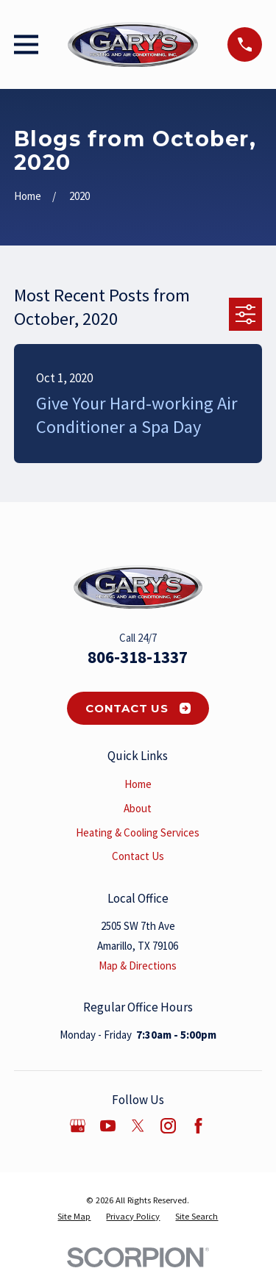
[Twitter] (138, 1125)
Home (138, 784)
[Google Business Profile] (77, 1125)
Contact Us (138, 708)
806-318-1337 (138, 657)
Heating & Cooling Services (137, 832)
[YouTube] (108, 1125)
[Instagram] (168, 1125)
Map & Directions (138, 966)
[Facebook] (198, 1125)
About (138, 808)
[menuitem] (74, 1216)
